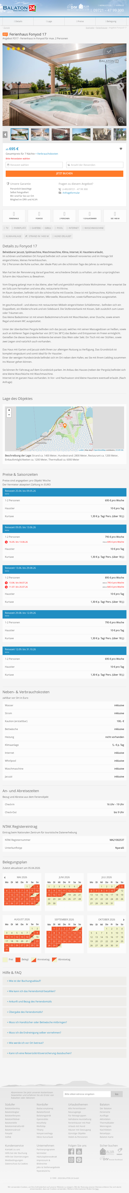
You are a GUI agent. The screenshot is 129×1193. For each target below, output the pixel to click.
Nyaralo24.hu (43, 1170)
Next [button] (120, 86)
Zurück (7, 27)
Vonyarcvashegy (45, 1133)
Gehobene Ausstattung (79, 1119)
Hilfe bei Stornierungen (17, 1156)
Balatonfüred (43, 1112)
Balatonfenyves (12, 1115)
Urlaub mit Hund (76, 1126)
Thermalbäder (107, 1122)
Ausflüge (104, 1115)
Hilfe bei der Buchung (16, 1153)
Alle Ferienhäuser (77, 1108)
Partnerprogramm (46, 1149)
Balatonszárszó (12, 1129)
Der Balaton (106, 1108)
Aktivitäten (105, 1119)
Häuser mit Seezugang (79, 1129)
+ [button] (9, 410)
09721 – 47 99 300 (107, 10)
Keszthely (41, 1122)
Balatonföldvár (12, 1119)
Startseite (90, 27)
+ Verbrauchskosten (46, 153)
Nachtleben (105, 1129)
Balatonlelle (11, 1122)
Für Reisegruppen (77, 1115)
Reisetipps (105, 1133)
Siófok (8, 1136)
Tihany (40, 1129)
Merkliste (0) (104, 5)
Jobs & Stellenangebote (48, 1167)
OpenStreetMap (100, 450)
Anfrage (119, 5)
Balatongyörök (44, 1115)
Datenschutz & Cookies (16, 1163)
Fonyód (8, 1133)
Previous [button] (8, 86)
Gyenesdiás (42, 1119)
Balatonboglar (12, 1112)
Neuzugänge (74, 1112)
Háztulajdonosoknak (47, 1156)
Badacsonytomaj (45, 1108)
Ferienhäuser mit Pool (79, 1122)
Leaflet (81, 450)
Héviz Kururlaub (45, 1136)
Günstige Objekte (77, 1133)
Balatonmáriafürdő (14, 1126)
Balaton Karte (106, 1136)
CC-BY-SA (119, 450)
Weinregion (105, 1126)
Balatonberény (12, 1108)
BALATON (66, 1178)
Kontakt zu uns (12, 1149)
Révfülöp (41, 1126)
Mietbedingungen (14, 1160)
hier (97, 1189)
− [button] (9, 415)
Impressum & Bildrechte (43, 1162)
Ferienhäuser (101, 27)
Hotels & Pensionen (78, 1136)
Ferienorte (105, 1112)
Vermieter (42, 1153)
